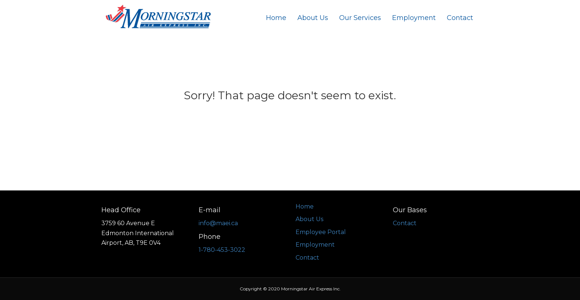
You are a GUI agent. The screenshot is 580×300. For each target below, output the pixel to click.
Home (276, 18)
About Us (312, 18)
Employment (414, 18)
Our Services (360, 18)
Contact (460, 18)
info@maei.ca (218, 223)
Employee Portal (321, 232)
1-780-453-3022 (222, 249)
